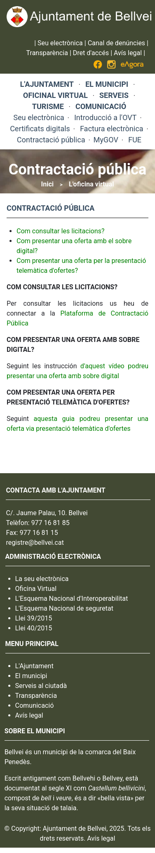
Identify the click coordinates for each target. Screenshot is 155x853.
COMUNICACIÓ (100, 106)
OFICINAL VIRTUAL (55, 95)
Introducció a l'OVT (105, 117)
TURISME (48, 106)
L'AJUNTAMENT (47, 84)
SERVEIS (114, 95)
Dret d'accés (91, 53)
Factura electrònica (111, 128)
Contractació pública (51, 139)
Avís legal (128, 53)
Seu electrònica (60, 43)
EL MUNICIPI (106, 84)
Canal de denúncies (116, 43)
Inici (47, 184)
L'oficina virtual (91, 184)
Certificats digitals (40, 128)
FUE (134, 139)
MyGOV (105, 139)
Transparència (47, 53)
